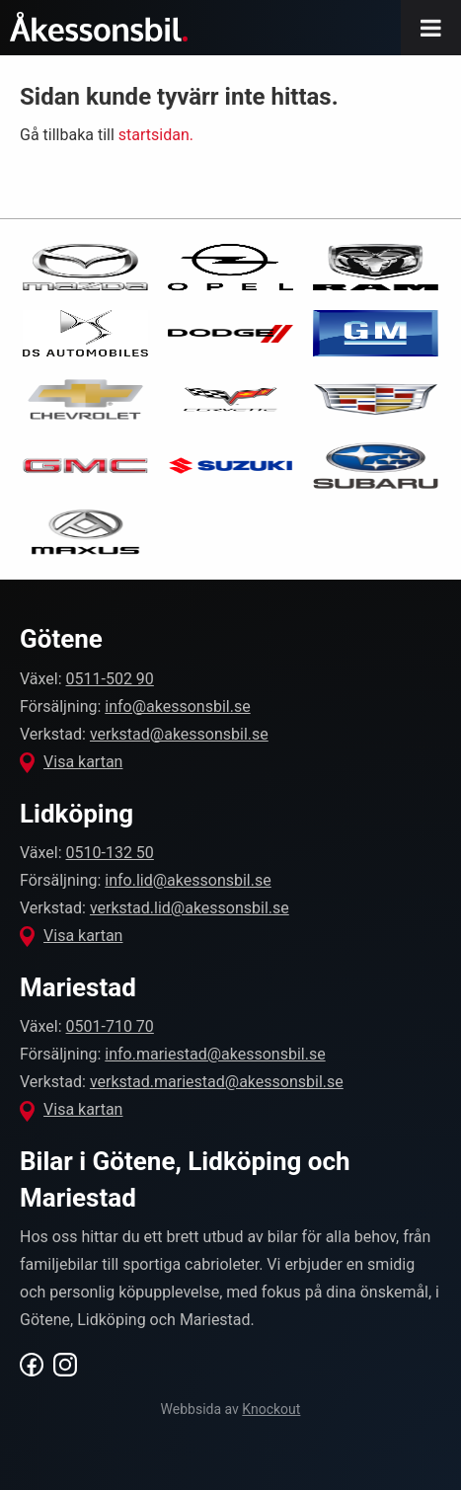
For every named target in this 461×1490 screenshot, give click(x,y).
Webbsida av (231, 1409)
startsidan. (155, 134)
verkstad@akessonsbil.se (179, 734)
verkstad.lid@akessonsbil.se (189, 908)
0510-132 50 (110, 852)
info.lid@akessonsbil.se (187, 880)
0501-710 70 (110, 1026)
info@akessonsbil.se (177, 706)
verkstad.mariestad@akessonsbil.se (217, 1081)
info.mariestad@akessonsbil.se (215, 1054)
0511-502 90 (110, 678)
